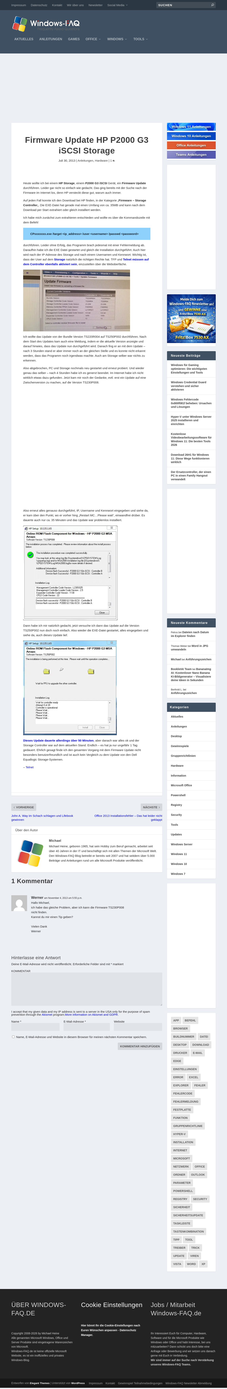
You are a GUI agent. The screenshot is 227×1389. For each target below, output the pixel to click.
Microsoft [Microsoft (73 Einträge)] (181, 1159)
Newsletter (96, 5)
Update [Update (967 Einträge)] (179, 1256)
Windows (115, 40)
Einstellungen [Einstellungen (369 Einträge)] (185, 1070)
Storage (59, 260)
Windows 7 (178, 874)
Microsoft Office (181, 786)
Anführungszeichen (199, 660)
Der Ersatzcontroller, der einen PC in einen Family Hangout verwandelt (191, 476)
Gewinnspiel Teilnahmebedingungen (140, 1384)
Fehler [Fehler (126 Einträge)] (199, 1086)
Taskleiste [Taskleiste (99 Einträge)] (181, 1224)
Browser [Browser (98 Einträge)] (180, 1029)
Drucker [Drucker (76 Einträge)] (180, 1053)
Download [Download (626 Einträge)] (200, 1045)
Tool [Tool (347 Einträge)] (189, 1240)
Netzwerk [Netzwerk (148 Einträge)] (181, 1167)
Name (16, 1022)
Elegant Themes (40, 1384)
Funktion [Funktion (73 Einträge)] (180, 1118)
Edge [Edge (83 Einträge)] (177, 1062)
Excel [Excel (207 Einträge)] (193, 1078)
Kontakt (57, 5)
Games (74, 40)
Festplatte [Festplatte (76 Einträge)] (182, 1110)
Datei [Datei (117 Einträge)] (204, 1037)
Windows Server (182, 845)
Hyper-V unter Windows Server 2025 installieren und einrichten (191, 421)
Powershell (178, 796)
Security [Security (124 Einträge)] (200, 1200)
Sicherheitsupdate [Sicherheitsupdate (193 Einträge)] (188, 1216)
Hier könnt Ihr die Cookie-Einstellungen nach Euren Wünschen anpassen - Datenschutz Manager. (110, 1331)
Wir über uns (75, 5)
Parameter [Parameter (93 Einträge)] (182, 1183)
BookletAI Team (181, 670)
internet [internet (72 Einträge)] (180, 1151)
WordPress (78, 1384)
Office (91, 40)
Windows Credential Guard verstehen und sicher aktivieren (188, 387)
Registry (176, 806)
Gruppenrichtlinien (183, 757)
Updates (176, 835)
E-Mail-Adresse (75, 1022)
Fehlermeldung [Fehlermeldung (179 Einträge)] (186, 1102)
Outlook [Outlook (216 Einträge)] (198, 1175)
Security (176, 815)
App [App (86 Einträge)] (176, 1021)
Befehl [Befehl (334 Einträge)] (190, 1021)
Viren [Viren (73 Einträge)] (194, 1256)
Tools (138, 40)
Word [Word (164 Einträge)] (191, 1265)
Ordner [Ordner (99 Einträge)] (179, 1175)
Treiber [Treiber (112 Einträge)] (179, 1248)
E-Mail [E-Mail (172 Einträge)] (197, 1053)
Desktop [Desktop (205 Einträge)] (180, 1045)
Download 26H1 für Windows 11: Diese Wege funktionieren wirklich (190, 459)
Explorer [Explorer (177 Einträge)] (181, 1086)
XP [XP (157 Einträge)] (203, 1265)
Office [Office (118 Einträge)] (200, 1167)
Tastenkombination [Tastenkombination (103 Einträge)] (188, 1232)
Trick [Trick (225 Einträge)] (195, 1248)
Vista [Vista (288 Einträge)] (177, 1265)
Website (119, 1022)
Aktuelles (23, 40)
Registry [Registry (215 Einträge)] (180, 1200)
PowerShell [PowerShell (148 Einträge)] (183, 1192)
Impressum (18, 5)
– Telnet (28, 768)
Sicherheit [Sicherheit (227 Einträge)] (181, 1208)
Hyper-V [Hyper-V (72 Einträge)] (179, 1135)
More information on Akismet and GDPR (91, 1015)
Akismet (47, 1015)
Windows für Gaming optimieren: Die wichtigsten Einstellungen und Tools (189, 370)
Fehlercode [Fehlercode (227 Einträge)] (182, 1094)
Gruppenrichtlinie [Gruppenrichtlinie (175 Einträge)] (188, 1127)
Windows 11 (179, 855)
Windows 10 (179, 865)
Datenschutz (39, 5)
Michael (55, 841)
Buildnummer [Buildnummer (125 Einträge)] (183, 1037)
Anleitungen (50, 40)
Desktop (176, 737)
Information (178, 776)
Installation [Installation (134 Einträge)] (183, 1143)
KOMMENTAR (20, 972)
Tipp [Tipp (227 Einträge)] (176, 1240)
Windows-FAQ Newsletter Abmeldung (188, 1384)
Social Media (115, 5)
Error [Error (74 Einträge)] (178, 1078)
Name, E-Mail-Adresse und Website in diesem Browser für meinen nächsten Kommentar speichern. (81, 1038)
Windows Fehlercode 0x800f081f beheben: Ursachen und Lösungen (191, 404)
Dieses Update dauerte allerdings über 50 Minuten (58, 741)
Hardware (101, 161)
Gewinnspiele (180, 747)
